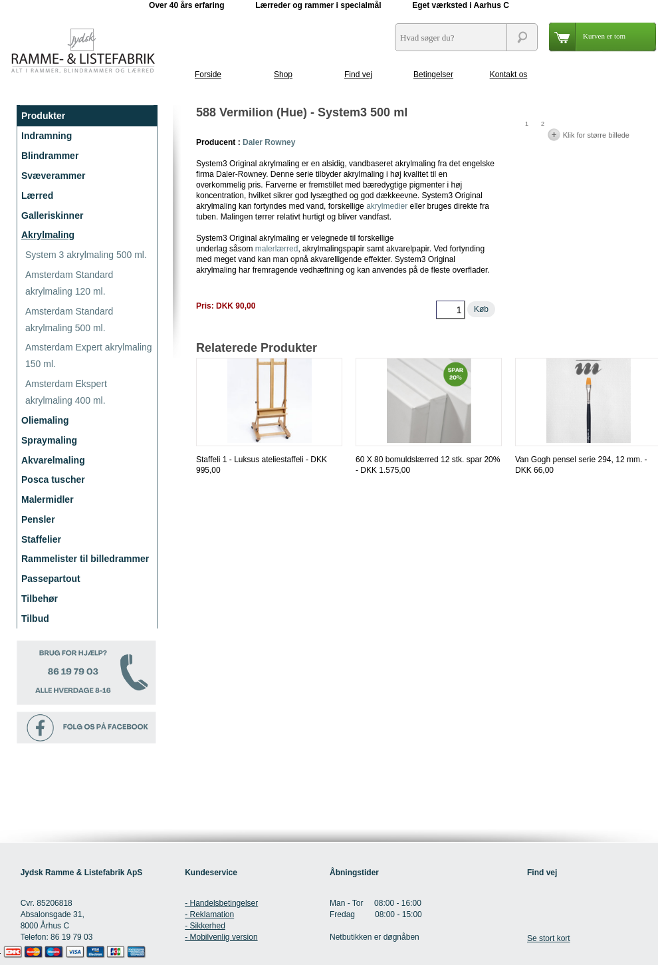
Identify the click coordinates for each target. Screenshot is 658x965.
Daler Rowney (269, 142)
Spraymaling (49, 440)
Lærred (37, 195)
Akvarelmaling (53, 460)
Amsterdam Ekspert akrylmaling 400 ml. (66, 392)
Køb (481, 309)
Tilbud (35, 618)
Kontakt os (509, 74)
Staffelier (41, 539)
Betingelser (433, 74)
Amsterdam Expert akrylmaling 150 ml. (88, 355)
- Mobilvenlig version (221, 937)
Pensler (38, 519)
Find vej (358, 74)
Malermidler (47, 499)
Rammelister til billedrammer (85, 558)
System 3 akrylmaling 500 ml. (86, 254)
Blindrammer (49, 155)
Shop (283, 74)
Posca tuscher (53, 479)
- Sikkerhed (205, 925)
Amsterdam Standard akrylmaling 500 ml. (69, 319)
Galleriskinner (52, 215)
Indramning (46, 135)
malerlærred (276, 248)
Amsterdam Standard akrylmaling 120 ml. (69, 283)
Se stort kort (548, 938)
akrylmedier (386, 206)
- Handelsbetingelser (221, 903)
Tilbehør (39, 598)
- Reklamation (209, 914)
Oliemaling (45, 420)
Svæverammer (53, 175)
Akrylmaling (47, 234)
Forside (208, 74)
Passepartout (50, 578)
